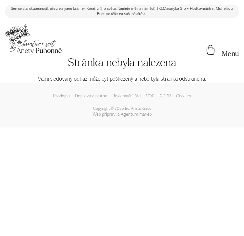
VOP (150, 95)
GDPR (165, 95)
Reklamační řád (126, 95)
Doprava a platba (91, 95)
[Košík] (210, 50)
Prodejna (61, 95)
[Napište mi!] (33, 39)
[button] (230, 54)
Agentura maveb (136, 114)
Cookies (183, 95)
